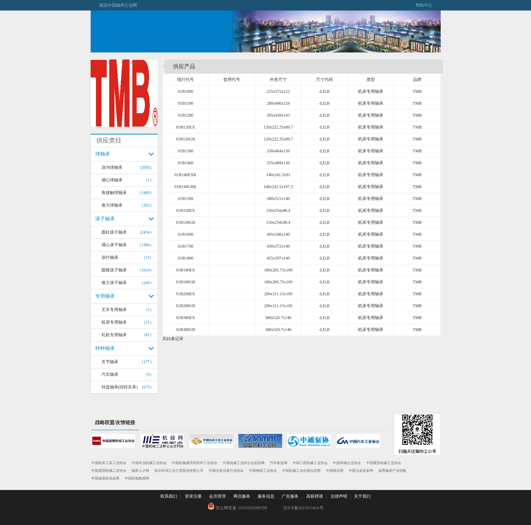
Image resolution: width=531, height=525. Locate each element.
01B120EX (185, 127)
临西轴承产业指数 (392, 470)
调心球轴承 (112, 180)
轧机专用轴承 (114, 334)
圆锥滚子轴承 (114, 270)
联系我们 (168, 496)
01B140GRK (185, 186)
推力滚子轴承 (114, 282)
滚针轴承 (110, 257)
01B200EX (185, 293)
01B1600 (185, 234)
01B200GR (185, 305)
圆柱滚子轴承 (114, 232)
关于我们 (362, 496)
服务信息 (266, 496)
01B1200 (185, 115)
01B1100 (185, 103)
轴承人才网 (140, 470)
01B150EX (185, 210)
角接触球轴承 (114, 192)
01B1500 (185, 198)
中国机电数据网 (137, 478)
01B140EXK (186, 174)
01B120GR (185, 139)
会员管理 (217, 496)
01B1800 (185, 258)
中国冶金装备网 (361, 470)
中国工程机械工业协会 (310, 463)
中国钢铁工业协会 (263, 470)
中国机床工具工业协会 (108, 463)
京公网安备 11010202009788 (237, 506)
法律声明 (338, 496)
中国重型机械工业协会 (383, 463)
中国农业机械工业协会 (149, 463)
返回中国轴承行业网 (114, 5)
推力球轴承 (112, 205)
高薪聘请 (314, 496)
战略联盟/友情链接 (115, 422)
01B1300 (185, 150)
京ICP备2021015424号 (303, 507)
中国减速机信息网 (105, 478)
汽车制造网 (278, 463)
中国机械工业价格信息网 (301, 470)
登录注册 (193, 496)
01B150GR (185, 222)
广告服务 (290, 496)
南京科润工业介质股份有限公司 (178, 470)
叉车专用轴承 (114, 309)
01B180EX (185, 270)
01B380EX (185, 317)
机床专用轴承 (114, 322)
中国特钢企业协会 (347, 463)
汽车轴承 (110, 374)
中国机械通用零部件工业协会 (194, 463)
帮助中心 (428, 5)
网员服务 (241, 496)
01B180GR (185, 281)
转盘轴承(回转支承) (120, 387)
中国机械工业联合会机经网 (244, 463)
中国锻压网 (334, 470)
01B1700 (185, 246)
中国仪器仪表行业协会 (226, 470)
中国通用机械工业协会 (108, 470)
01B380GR (185, 329)
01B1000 (185, 91)
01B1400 (185, 162)
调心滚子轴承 (114, 244)
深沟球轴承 (112, 167)
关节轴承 (110, 361)
